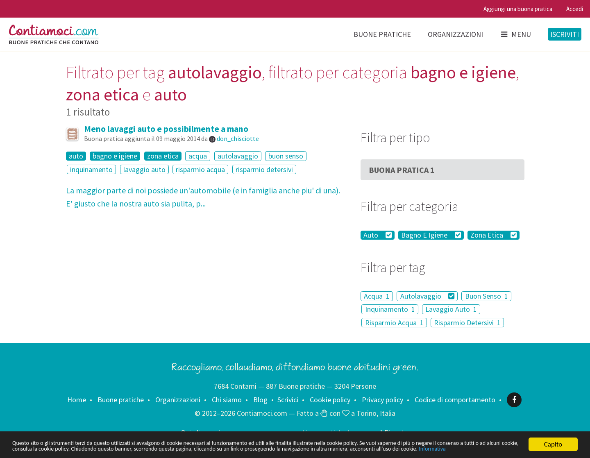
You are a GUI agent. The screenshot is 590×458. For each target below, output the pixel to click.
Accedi (574, 9)
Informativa (139, 448)
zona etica (163, 156)
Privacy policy (382, 399)
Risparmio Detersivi (467, 322)
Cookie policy (330, 399)
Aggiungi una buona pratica (517, 9)
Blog (260, 399)
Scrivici (287, 399)
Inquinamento (390, 309)
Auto (377, 235)
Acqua (377, 296)
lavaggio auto (144, 169)
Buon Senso (486, 296)
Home (76, 399)
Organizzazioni (455, 34)
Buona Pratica (402, 170)
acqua (197, 156)
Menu (515, 34)
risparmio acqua (200, 169)
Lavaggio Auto (451, 309)
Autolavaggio (427, 296)
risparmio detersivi (264, 169)
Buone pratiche (382, 34)
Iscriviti (564, 34)
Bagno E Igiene (431, 235)
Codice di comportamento (455, 399)
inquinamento (91, 169)
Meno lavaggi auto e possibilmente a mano (166, 128)
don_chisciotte (238, 138)
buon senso (285, 156)
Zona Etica (493, 235)
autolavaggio (238, 156)
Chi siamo (227, 399)
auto (76, 156)
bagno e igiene (115, 156)
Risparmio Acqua (394, 322)
